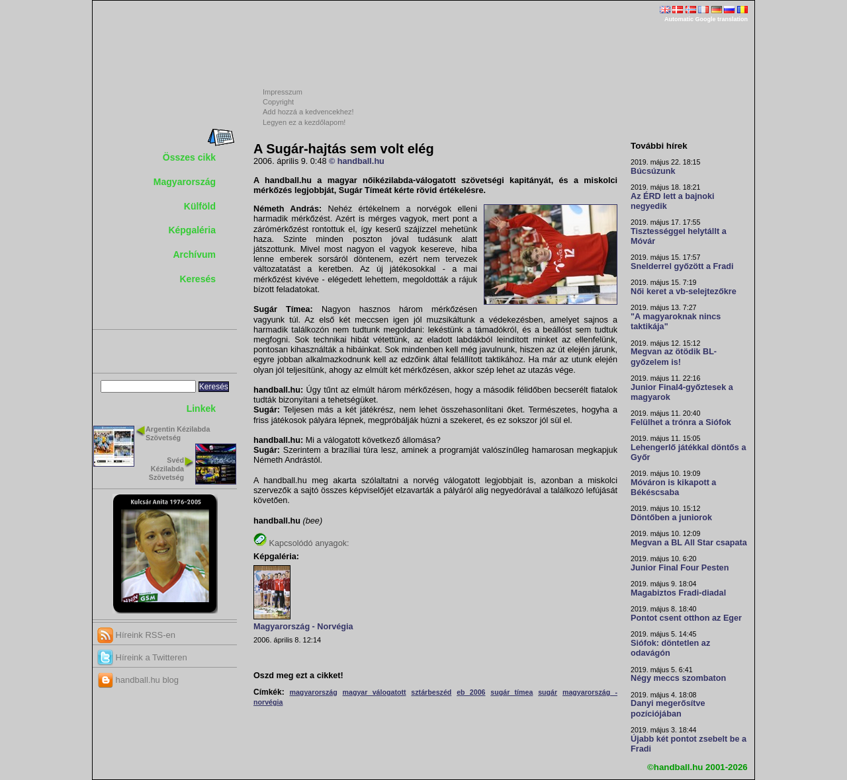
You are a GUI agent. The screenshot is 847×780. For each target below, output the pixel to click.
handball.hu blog (138, 680)
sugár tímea (511, 692)
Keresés (198, 279)
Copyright (278, 102)
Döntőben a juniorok (671, 517)
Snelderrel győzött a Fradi (682, 266)
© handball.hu (356, 161)
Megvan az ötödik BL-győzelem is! (674, 356)
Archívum (194, 254)
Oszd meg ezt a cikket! (298, 675)
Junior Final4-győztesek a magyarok (682, 392)
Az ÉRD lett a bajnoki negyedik (673, 201)
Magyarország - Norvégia (303, 626)
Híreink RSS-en (136, 635)
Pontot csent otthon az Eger (686, 618)
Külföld (200, 206)
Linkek (201, 408)
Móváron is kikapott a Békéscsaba (673, 487)
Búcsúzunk (653, 171)
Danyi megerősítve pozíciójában (668, 708)
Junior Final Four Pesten (680, 567)
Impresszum (282, 92)
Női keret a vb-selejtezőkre (683, 291)
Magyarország (185, 181)
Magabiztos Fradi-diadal (678, 593)
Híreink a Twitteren (142, 657)
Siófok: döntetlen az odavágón (670, 648)
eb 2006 (471, 692)
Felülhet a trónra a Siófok (681, 422)
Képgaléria (192, 230)
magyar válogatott (374, 692)
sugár (547, 692)
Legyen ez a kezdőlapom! (304, 122)
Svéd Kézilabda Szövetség (166, 468)
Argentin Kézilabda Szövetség (178, 433)
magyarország (313, 692)
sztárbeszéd (431, 692)
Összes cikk (189, 157)
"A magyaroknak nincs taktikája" (676, 321)
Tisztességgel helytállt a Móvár (679, 236)
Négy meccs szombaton (678, 678)
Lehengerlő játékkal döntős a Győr (688, 452)
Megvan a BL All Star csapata (689, 542)
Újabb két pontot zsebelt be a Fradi (688, 744)
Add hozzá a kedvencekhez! (308, 112)
